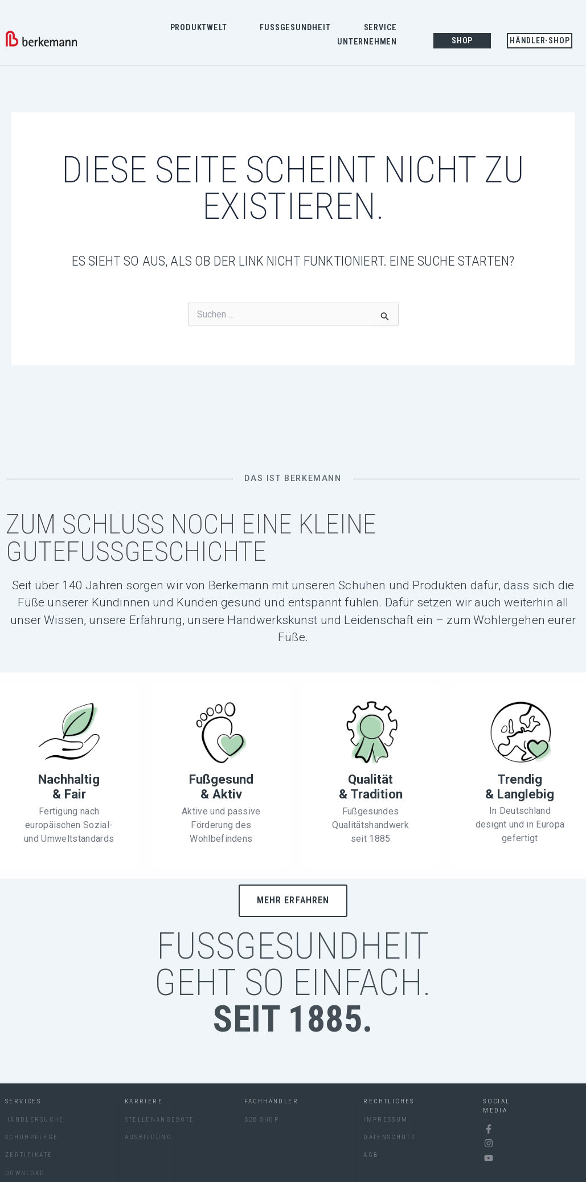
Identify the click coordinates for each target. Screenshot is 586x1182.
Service (383, 28)
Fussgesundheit (298, 28)
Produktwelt (201, 28)
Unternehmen (370, 42)
